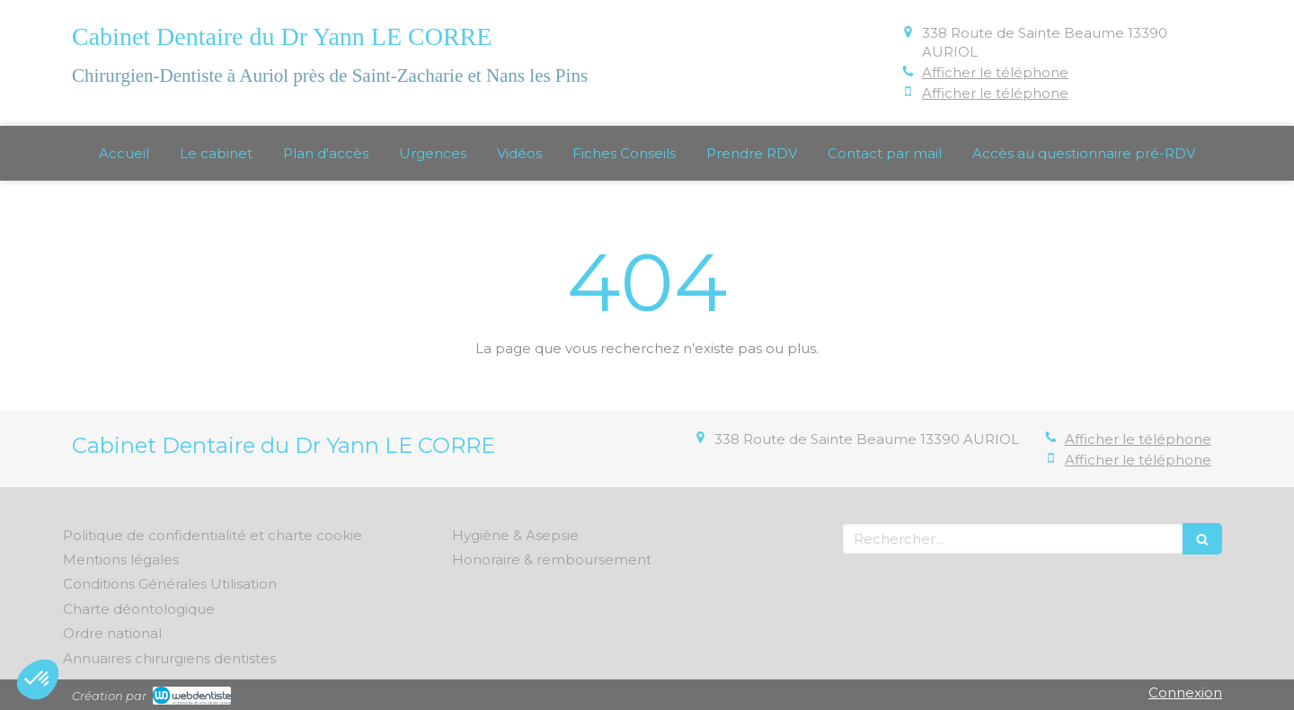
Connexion (1185, 692)
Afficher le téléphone (995, 72)
